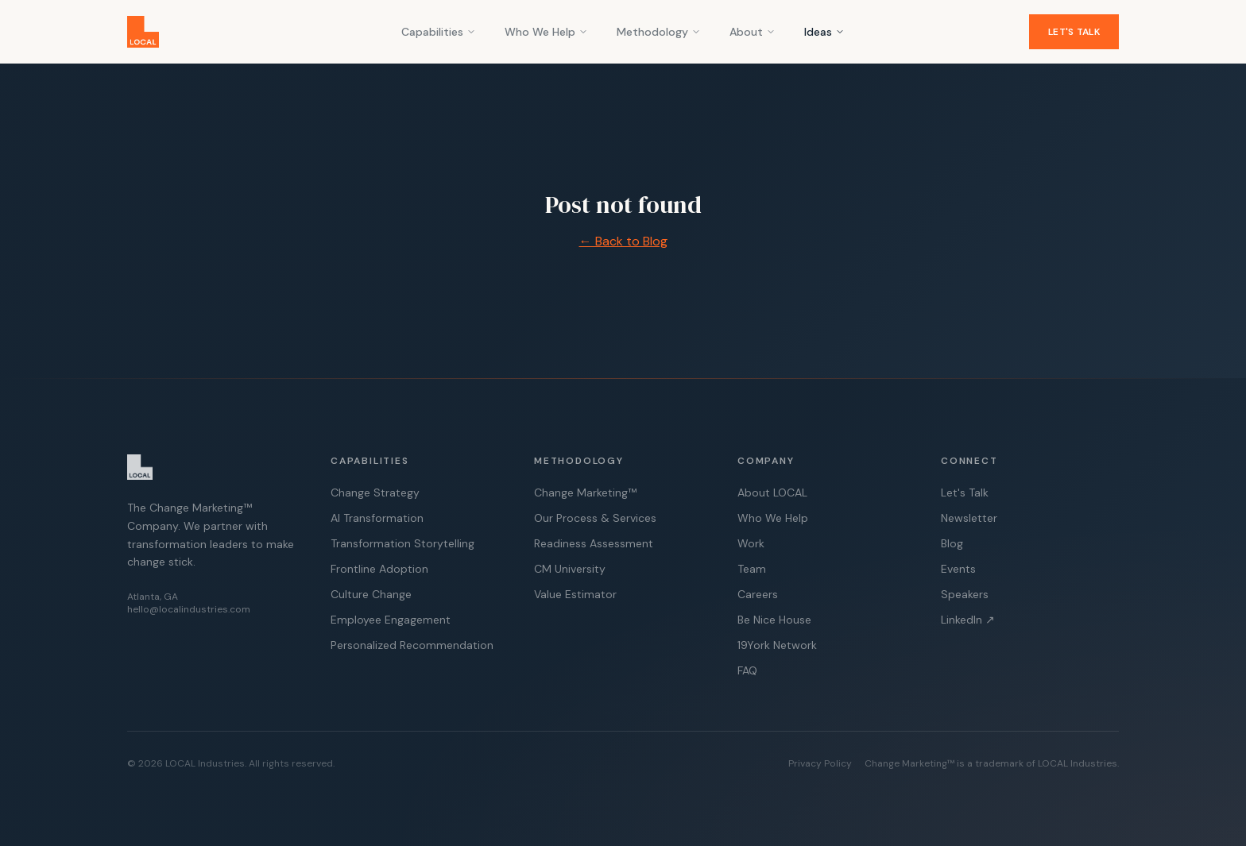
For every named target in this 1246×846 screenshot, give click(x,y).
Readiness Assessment (593, 543)
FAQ (747, 670)
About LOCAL (772, 492)
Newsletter (969, 518)
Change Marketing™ (585, 492)
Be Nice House (774, 619)
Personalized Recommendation (412, 645)
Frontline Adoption (379, 569)
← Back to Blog (623, 241)
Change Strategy (375, 492)
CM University (570, 569)
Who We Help (546, 32)
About (752, 32)
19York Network (777, 645)
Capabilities (438, 32)
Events (958, 569)
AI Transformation (377, 518)
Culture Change (371, 594)
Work (750, 543)
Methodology (659, 32)
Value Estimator (575, 594)
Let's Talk (1074, 31)
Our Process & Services (595, 518)
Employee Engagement (391, 619)
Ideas (824, 32)
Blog (952, 543)
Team (751, 569)
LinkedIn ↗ (968, 619)
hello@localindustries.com (188, 609)
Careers (757, 594)
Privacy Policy (820, 763)
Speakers (965, 594)
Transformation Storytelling (402, 543)
